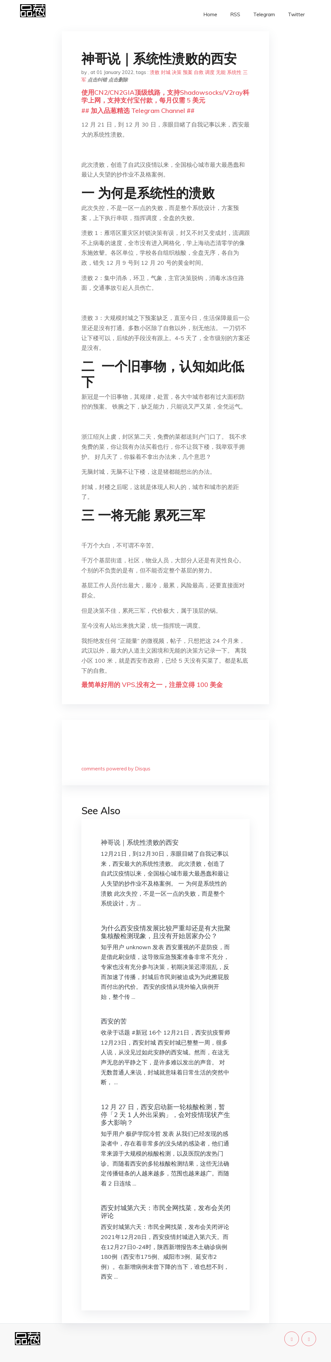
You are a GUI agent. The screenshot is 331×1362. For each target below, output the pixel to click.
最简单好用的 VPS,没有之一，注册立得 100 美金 (152, 685)
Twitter (296, 14)
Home (210, 14)
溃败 (155, 72)
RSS (235, 14)
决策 (177, 72)
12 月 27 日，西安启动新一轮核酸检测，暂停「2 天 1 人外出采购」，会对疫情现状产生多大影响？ (165, 1114)
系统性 (234, 72)
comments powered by (115, 769)
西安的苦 (114, 1021)
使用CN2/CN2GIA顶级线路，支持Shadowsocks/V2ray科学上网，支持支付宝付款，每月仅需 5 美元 (165, 96)
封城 (166, 72)
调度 (210, 72)
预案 (188, 72)
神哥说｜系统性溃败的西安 (140, 842)
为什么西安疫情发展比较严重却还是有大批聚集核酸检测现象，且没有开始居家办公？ (166, 932)
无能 (221, 72)
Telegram (264, 14)
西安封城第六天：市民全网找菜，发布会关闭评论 (166, 1212)
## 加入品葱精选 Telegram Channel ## (138, 110)
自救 (199, 72)
